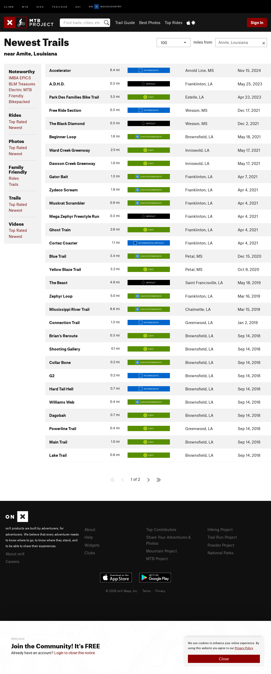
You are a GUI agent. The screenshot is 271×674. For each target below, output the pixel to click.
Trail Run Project (222, 537)
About (89, 529)
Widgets (92, 545)
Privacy (160, 591)
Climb (9, 6)
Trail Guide (125, 22)
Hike (40, 6)
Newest (15, 127)
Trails (13, 184)
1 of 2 (135, 479)
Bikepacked (19, 101)
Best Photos (149, 22)
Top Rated (18, 121)
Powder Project (220, 545)
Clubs (89, 552)
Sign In (257, 22)
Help (88, 537)
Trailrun (59, 6)
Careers (12, 561)
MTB (25, 6)
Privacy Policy (244, 648)
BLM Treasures (22, 83)
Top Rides (173, 22)
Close (224, 658)
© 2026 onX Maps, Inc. (122, 591)
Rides (14, 178)
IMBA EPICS (20, 77)
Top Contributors (161, 529)
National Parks (220, 552)
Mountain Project (161, 550)
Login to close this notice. (75, 653)
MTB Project (157, 558)
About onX (15, 553)
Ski (78, 6)
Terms (146, 591)
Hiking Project (220, 529)
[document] (224, 652)
